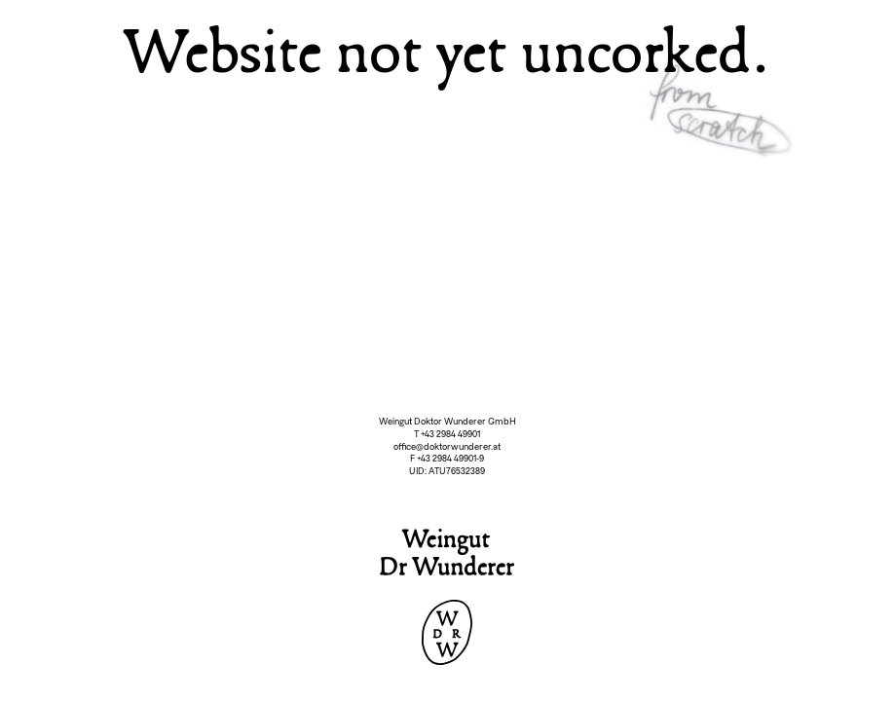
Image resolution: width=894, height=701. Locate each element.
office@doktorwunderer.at (447, 447)
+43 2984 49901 (450, 434)
